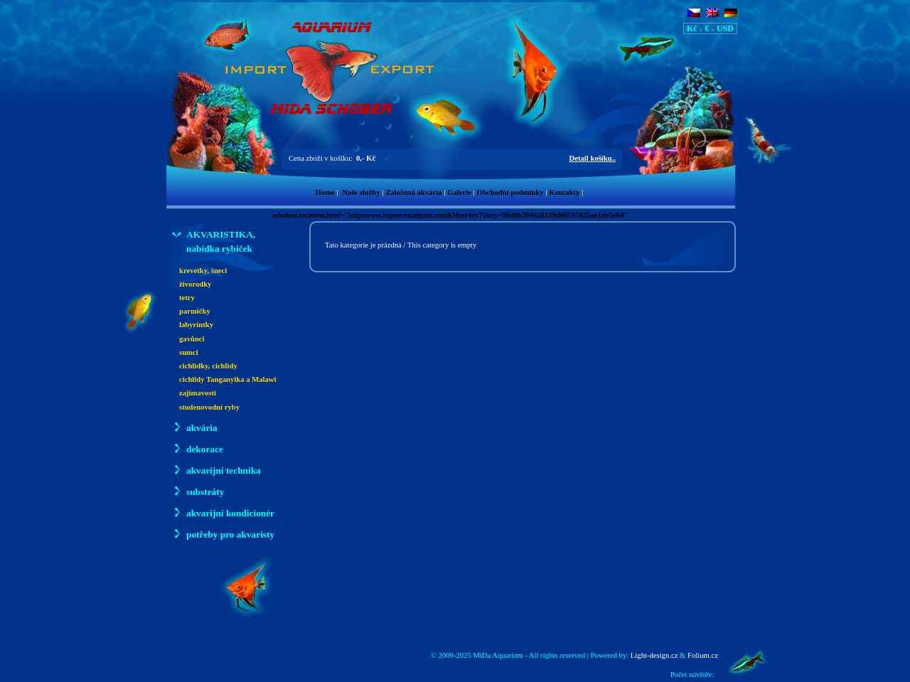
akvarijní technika (216, 470)
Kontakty (564, 192)
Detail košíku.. (592, 158)
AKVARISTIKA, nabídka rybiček (213, 241)
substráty (198, 491)
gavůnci (192, 339)
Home (325, 192)
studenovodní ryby (209, 407)
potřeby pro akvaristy (223, 534)
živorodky (195, 284)
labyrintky (196, 325)
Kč (692, 28)
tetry (187, 298)
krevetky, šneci (203, 271)
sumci (188, 352)
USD (725, 28)
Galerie (459, 192)
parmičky (194, 311)
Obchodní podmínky (510, 192)
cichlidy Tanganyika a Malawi (228, 379)
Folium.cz (702, 655)
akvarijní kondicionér (223, 512)
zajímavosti (197, 393)
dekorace (197, 448)
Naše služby (361, 192)
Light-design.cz (654, 655)
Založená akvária (413, 192)
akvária (195, 427)
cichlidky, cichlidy (208, 366)
